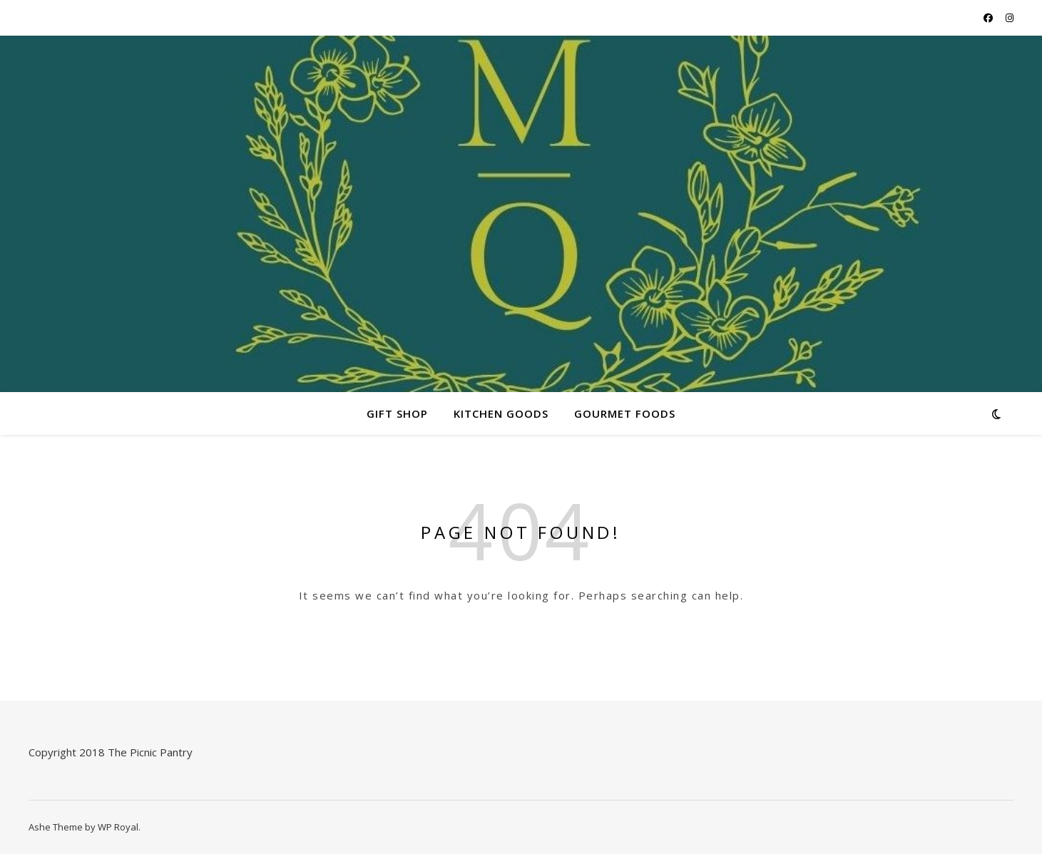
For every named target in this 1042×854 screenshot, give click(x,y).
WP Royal (118, 826)
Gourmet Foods (624, 413)
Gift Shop (397, 413)
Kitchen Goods (501, 413)
